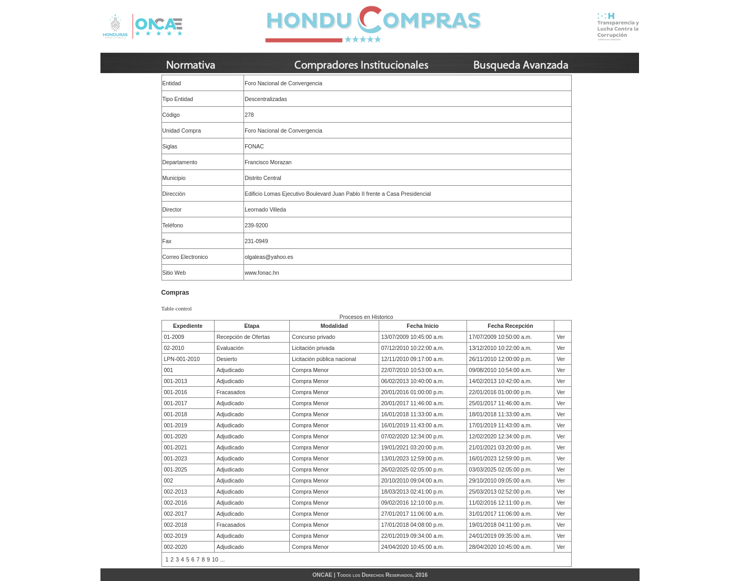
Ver (560, 337)
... (222, 559)
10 (215, 559)
